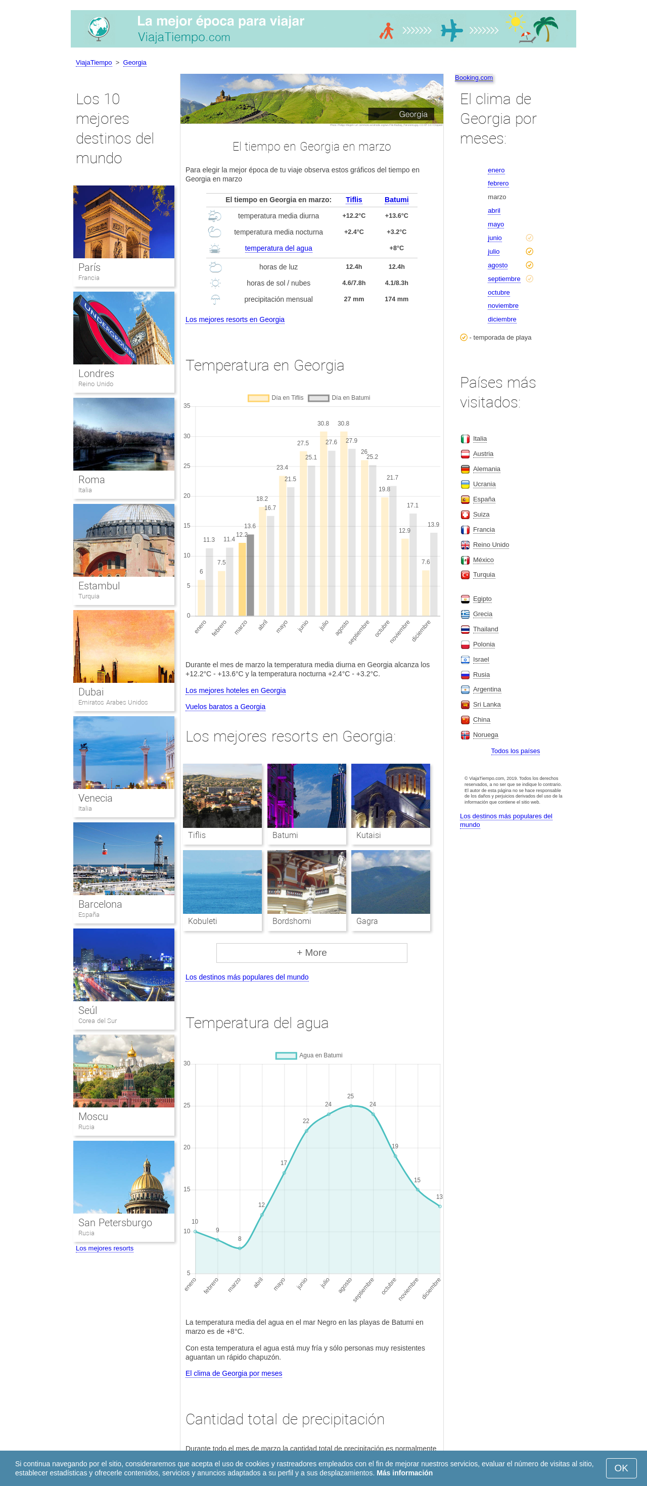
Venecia (95, 798)
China (481, 719)
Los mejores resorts (104, 1248)
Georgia (135, 62)
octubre (499, 292)
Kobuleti (202, 921)
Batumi (396, 200)
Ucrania (484, 484)
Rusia (86, 1127)
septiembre (504, 279)
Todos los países (515, 751)
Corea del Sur (97, 1021)
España (89, 914)
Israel (481, 659)
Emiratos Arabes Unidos (113, 702)
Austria (483, 453)
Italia (85, 490)
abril (494, 210)
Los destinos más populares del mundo (247, 977)
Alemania (486, 469)
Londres (96, 373)
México (483, 560)
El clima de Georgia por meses (234, 1373)
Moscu (93, 1116)
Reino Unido (95, 384)
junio (494, 238)
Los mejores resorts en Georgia (235, 319)
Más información (405, 1473)
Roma (91, 480)
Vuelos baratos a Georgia (225, 707)
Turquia (89, 596)
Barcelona (100, 904)
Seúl (87, 1010)
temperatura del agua (278, 248)
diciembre (502, 319)
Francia (89, 278)
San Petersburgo (115, 1223)
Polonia (484, 644)
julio (493, 251)
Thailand (485, 629)
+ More (312, 952)
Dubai (91, 692)
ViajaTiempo (94, 62)
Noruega (485, 734)
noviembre (503, 305)
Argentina (487, 689)
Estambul (99, 586)
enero (496, 170)
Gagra (367, 921)
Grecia (482, 614)
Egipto (482, 598)
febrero (498, 183)
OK (621, 1468)
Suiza (481, 514)
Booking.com (474, 77)
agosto (497, 265)
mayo (496, 224)
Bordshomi (291, 921)
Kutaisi (368, 835)
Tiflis (354, 200)
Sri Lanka (487, 704)
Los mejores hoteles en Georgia (236, 690)
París (89, 267)
